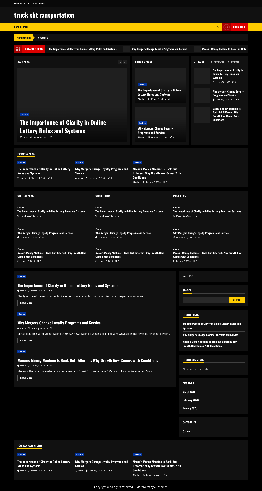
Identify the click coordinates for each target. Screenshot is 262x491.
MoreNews (143, 487)
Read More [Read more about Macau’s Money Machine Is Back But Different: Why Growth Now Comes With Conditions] (27, 378)
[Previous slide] (120, 62)
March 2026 (189, 392)
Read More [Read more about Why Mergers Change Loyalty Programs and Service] (27, 341)
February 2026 (191, 400)
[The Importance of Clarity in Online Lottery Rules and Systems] (72, 105)
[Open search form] (218, 27)
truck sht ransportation (44, 14)
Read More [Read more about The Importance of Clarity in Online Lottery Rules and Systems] (27, 303)
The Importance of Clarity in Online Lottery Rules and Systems (83, 49)
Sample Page (21, 27)
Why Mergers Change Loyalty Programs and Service (160, 49)
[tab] (202, 62)
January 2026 (190, 408)
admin (25, 137)
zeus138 (188, 276)
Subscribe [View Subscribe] (233, 27)
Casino (44, 37)
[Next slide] (125, 62)
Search (187, 290)
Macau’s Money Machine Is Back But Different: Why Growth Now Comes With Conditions (202, 115)
